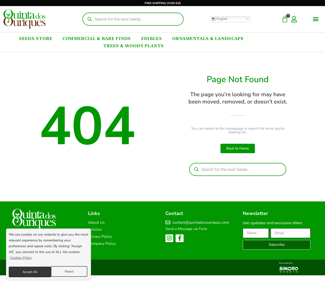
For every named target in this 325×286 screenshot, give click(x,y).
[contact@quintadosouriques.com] (167, 222)
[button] (315, 19)
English (220, 19)
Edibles (151, 38)
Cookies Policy (21, 259)
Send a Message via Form (186, 228)
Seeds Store (35, 38)
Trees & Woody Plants (133, 45)
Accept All (67, 272)
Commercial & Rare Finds (97, 38)
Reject (26, 272)
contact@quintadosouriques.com (200, 222)
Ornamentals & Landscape (208, 38)
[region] (48, 255)
